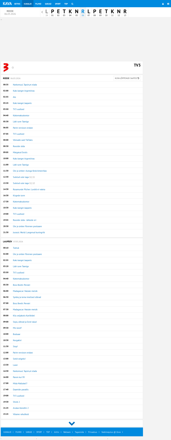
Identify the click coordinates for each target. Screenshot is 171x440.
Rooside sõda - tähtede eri (24, 220)
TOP (48, 432)
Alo (14, 97)
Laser (15, 365)
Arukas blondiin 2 (21, 408)
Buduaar (16, 334)
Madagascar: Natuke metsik (25, 291)
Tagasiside (79, 432)
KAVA (7, 3)
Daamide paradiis (20, 389)
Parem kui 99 (19, 377)
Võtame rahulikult (21, 414)
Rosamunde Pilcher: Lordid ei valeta (29, 189)
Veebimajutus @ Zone (111, 432)
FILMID (18, 432)
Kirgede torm (19, 195)
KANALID (7, 432)
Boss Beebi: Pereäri (21, 285)
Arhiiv (56, 432)
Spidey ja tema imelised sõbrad (27, 297)
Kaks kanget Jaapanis (22, 103)
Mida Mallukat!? (20, 383)
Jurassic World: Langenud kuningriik (29, 232)
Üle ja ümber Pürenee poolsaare (27, 226)
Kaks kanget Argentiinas (24, 90)
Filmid (38, 4)
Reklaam (67, 432)
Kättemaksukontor (21, 115)
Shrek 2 (16, 402)
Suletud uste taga (24, 177)
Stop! (15, 346)
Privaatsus (92, 432)
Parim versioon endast (23, 127)
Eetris (17, 4)
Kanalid (28, 4)
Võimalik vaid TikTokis (23, 140)
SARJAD (29, 432)
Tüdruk (16, 248)
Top (66, 4)
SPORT (39, 432)
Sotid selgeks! (19, 358)
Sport (58, 4)
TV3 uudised (18, 109)
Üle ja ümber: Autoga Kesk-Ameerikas (30, 170)
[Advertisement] (72, 41)
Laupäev (13, 241)
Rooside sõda (19, 146)
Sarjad (48, 4)
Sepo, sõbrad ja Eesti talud (25, 321)
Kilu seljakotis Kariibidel (24, 315)
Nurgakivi (17, 340)
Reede (72, 78)
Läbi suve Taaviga (21, 121)
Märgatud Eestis (20, 152)
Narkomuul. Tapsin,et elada (25, 84)
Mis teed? (17, 328)
